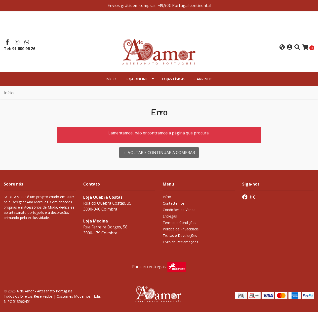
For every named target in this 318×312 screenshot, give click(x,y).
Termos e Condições (179, 222)
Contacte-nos (174, 203)
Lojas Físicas (173, 79)
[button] (282, 47)
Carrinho (203, 79)
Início (111, 79)
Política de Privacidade (181, 229)
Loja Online (136, 79)
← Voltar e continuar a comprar (159, 152)
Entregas (170, 216)
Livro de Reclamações (180, 242)
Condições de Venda (179, 209)
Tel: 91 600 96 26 (19, 48)
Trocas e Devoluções (180, 235)
